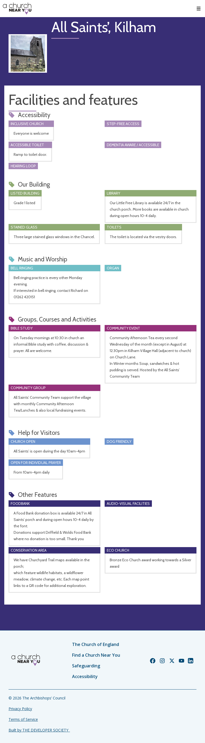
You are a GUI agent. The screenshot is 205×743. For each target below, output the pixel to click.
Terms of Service (23, 719)
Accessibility (85, 676)
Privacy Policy (20, 708)
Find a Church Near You (96, 655)
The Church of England (95, 644)
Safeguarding (86, 666)
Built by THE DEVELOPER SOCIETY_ (39, 730)
